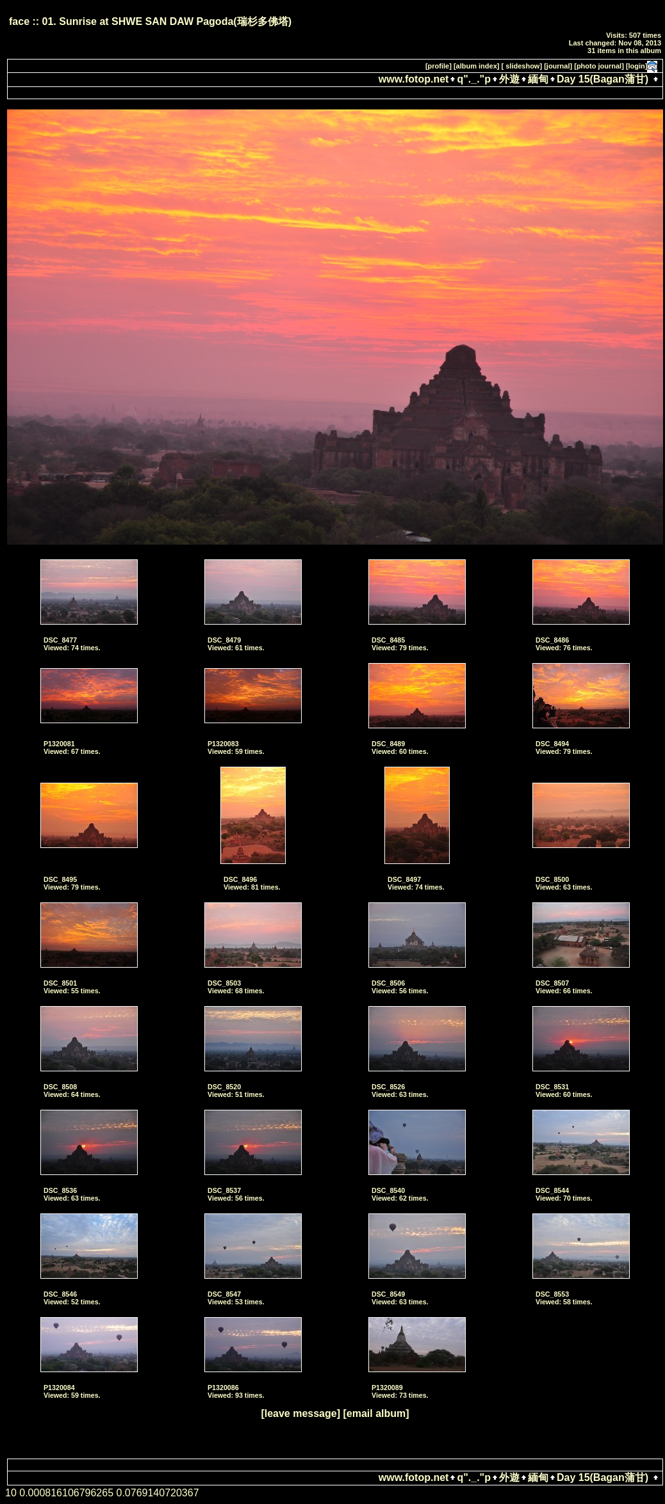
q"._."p (474, 79)
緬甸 (538, 79)
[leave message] (300, 1413)
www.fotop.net (414, 79)
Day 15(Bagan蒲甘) (602, 79)
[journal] (558, 66)
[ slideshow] (522, 66)
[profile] (438, 66)
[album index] (477, 66)
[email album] (376, 1413)
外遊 (509, 79)
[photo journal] (599, 66)
